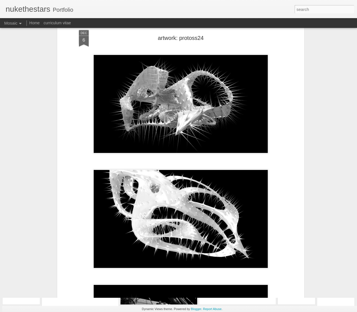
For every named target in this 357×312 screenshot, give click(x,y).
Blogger (196, 309)
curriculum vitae (57, 23)
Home (34, 23)
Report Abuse (212, 309)
